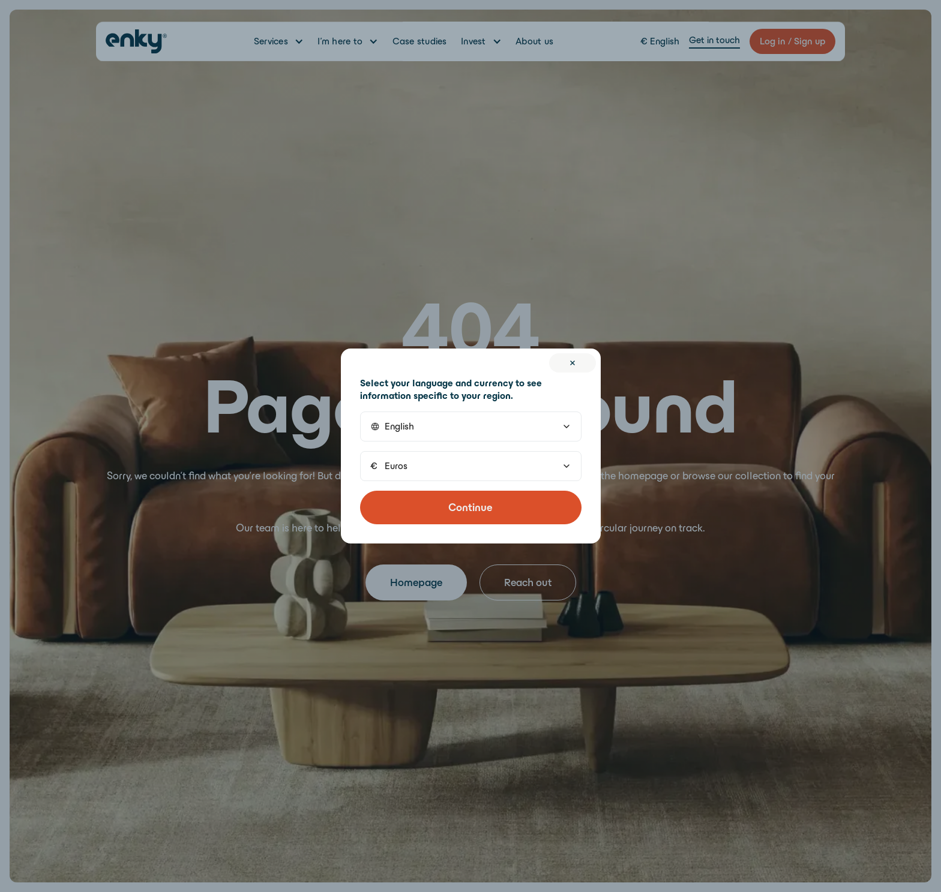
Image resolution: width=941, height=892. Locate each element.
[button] (471, 427)
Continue (470, 507)
